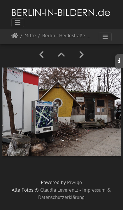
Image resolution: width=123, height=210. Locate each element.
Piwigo (74, 182)
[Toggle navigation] (17, 22)
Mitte (30, 36)
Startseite (14, 36)
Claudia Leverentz (59, 190)
